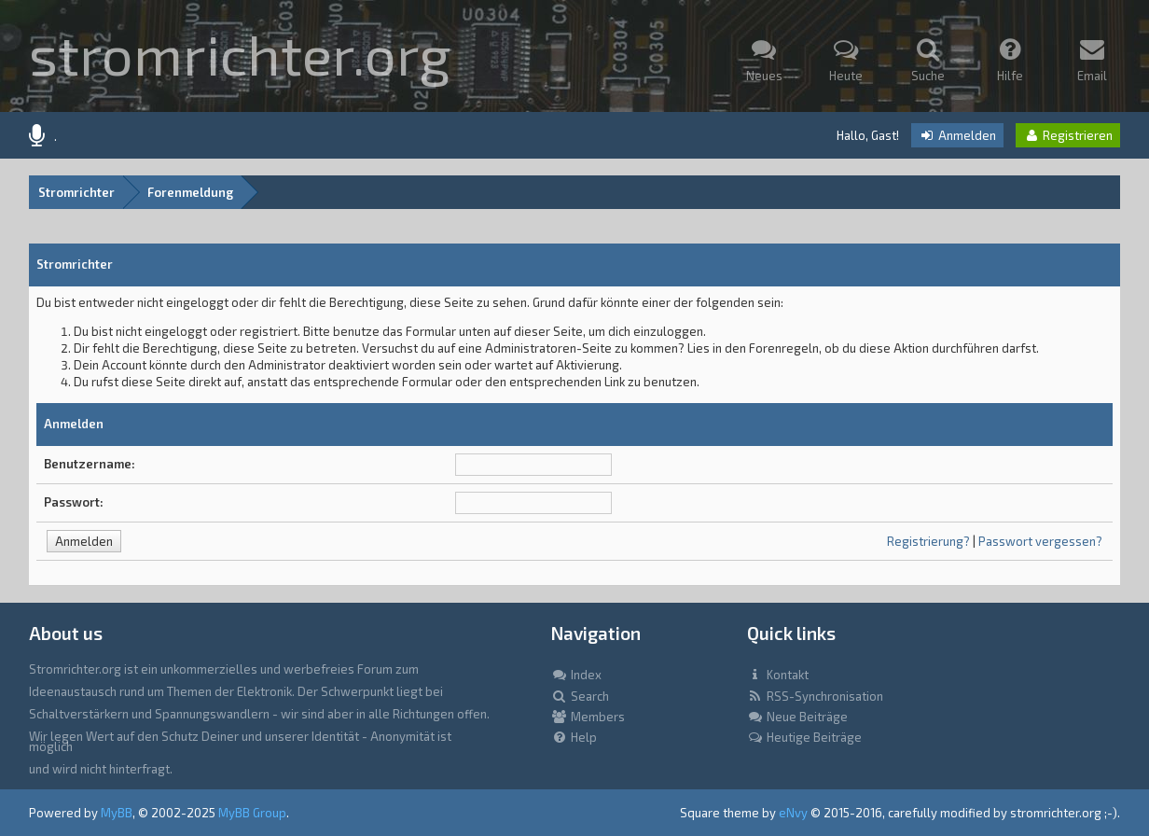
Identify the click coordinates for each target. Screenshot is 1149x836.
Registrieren (1068, 135)
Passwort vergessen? (1040, 541)
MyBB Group (252, 812)
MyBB (116, 812)
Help (574, 737)
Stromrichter (76, 192)
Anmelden (957, 135)
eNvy (793, 812)
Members (588, 716)
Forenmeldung (190, 192)
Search (580, 696)
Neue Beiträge (797, 716)
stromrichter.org (239, 53)
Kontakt (778, 674)
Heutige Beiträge (804, 737)
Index (576, 674)
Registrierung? (928, 541)
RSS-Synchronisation (815, 696)
